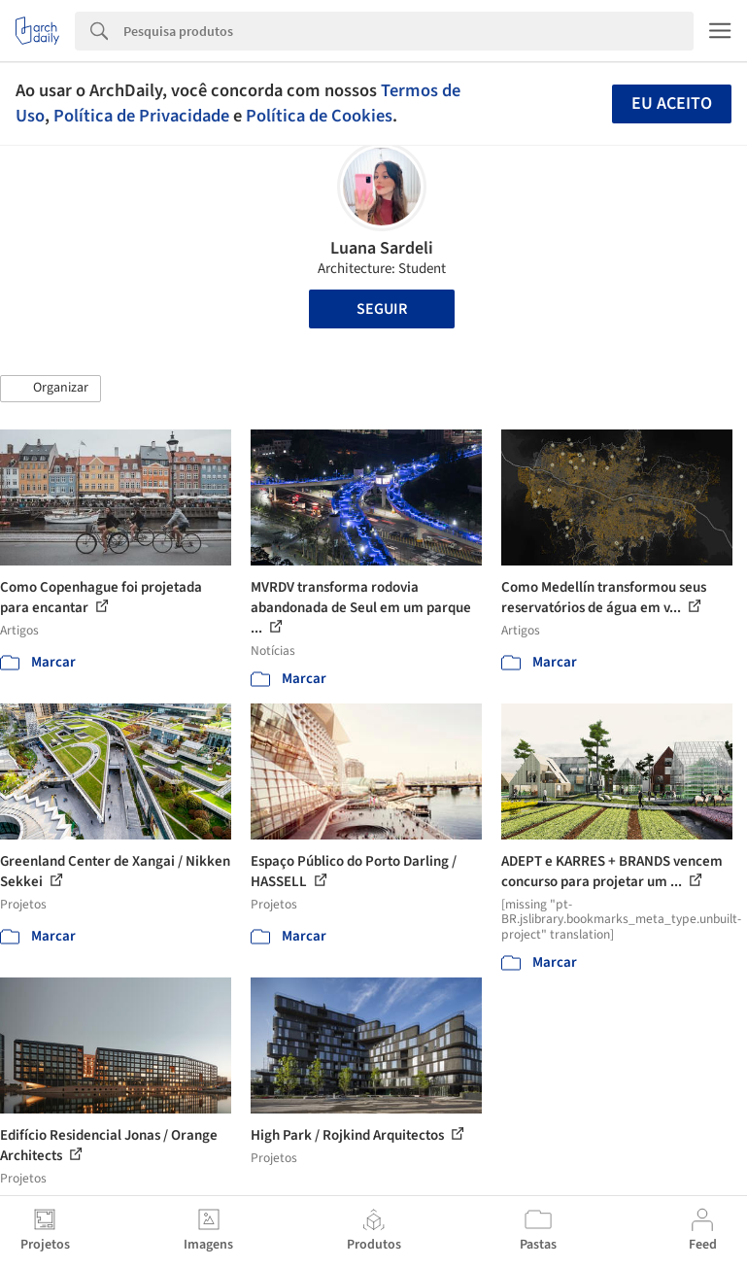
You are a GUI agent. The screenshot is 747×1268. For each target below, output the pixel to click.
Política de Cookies (319, 115)
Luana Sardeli (381, 248)
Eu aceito (671, 103)
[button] (50, 388)
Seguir (382, 309)
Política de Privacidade (141, 115)
